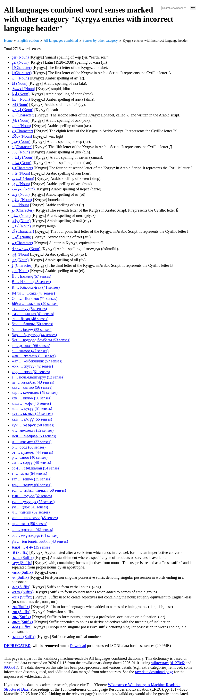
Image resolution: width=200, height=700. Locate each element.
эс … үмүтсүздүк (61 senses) (35, 535)
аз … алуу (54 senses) (29, 308)
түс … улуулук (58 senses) (33, 502)
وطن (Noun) (22, 199)
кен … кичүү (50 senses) (32, 398)
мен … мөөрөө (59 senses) (34, 436)
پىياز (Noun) (21, 215)
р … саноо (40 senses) (29, 457)
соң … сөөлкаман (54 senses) (36, 468)
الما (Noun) (21, 99)
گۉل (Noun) (21, 237)
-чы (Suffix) (21, 617)
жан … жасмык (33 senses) (34, 356)
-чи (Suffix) (21, 612)
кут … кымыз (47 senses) (32, 413)
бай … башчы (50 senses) (32, 324)
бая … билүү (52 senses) (32, 329)
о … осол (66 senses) (29, 447)
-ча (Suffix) (21, 607)
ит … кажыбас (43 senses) (33, 382)
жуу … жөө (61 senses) (31, 372)
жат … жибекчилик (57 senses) (37, 361)
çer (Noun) (20, 57)
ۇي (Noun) (20, 254)
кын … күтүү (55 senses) (32, 419)
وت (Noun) (21, 194)
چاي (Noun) (21, 221)
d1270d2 (178, 663)
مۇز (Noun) (21, 184)
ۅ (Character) (22, 243)
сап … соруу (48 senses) (31, 462)
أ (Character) (22, 67)
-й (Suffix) (20, 552)
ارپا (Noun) (20, 94)
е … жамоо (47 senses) (30, 351)
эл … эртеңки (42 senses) (32, 529)
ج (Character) (22, 131)
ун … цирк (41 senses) (30, 507)
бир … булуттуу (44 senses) (34, 335)
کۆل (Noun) (21, 226)
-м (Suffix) (20, 577)
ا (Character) (22, 73)
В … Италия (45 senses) (31, 281)
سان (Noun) (21, 162)
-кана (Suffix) (23, 557)
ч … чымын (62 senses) (31, 512)
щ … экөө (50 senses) (29, 524)
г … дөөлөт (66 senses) (31, 345)
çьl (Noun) (20, 62)
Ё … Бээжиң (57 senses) (31, 276)
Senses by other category (100, 40)
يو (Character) (23, 210)
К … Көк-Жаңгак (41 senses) (36, 287)
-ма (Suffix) (21, 587)
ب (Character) (23, 115)
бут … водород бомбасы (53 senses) (41, 340)
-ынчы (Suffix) (24, 636)
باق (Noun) (20, 120)
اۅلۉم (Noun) (22, 110)
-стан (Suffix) (23, 592)
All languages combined (61, 40)
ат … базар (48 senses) (30, 319)
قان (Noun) (21, 173)
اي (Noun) (20, 104)
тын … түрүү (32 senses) (32, 496)
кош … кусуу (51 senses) (32, 408)
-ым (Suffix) (21, 627)
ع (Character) (22, 168)
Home (8, 40)
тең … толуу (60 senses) (31, 485)
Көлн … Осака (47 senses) (33, 293)
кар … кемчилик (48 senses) (35, 392)
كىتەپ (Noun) (23, 178)
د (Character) (22, 147)
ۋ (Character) (22, 265)
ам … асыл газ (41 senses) (33, 314)
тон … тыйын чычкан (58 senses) (39, 490)
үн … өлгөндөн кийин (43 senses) (40, 541)
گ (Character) (23, 231)
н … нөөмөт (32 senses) (31, 442)
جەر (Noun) (21, 141)
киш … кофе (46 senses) (31, 403)
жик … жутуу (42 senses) (32, 366)
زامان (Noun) (22, 157)
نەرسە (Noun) (23, 189)
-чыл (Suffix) (22, 622)
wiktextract (160, 663)
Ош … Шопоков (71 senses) (34, 298)
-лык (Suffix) (22, 572)
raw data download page (154, 672)
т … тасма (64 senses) (29, 473)
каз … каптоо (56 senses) (32, 387)
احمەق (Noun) (23, 88)
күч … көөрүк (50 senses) (33, 425)
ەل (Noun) (20, 270)
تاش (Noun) (21, 125)
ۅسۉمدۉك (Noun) (26, 249)
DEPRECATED (17, 645)
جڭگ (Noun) (22, 136)
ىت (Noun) (20, 205)
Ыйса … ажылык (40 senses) (35, 303)
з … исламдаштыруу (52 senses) (38, 377)
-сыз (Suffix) (22, 597)
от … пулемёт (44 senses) (32, 452)
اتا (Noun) (20, 83)
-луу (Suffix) (22, 562)
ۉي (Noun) (20, 260)
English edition (28, 40)
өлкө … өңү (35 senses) (31, 547)
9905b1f (10, 667)
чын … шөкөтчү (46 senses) (35, 518)
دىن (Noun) (21, 152)
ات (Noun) (20, 78)
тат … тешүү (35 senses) (32, 479)
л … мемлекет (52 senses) (33, 430)
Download (78, 645)
